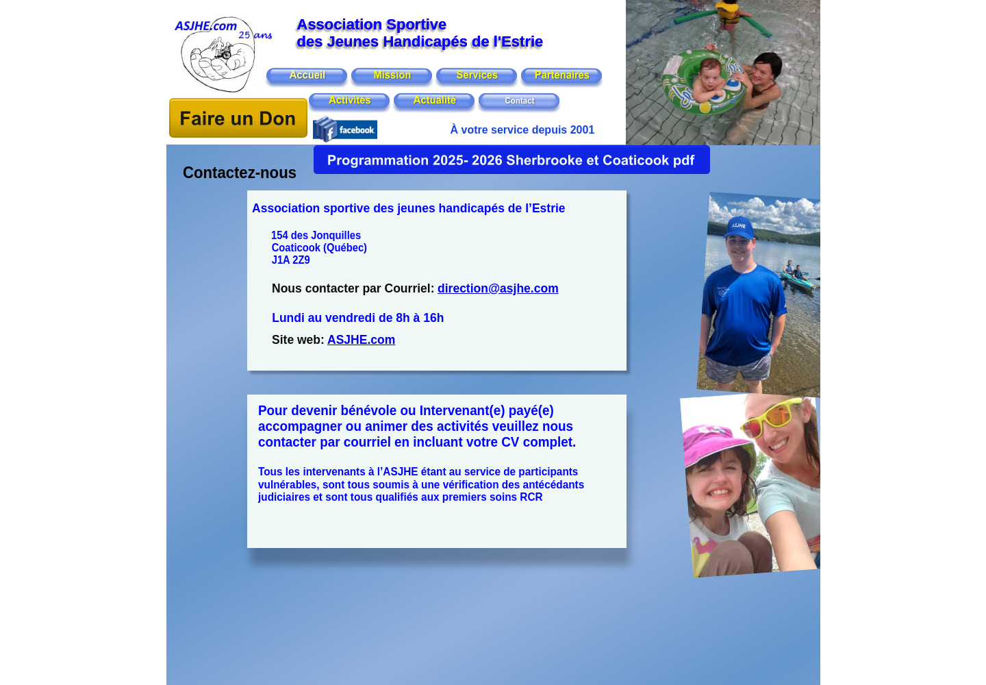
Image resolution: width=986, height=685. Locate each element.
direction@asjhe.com (498, 288)
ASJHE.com (361, 339)
